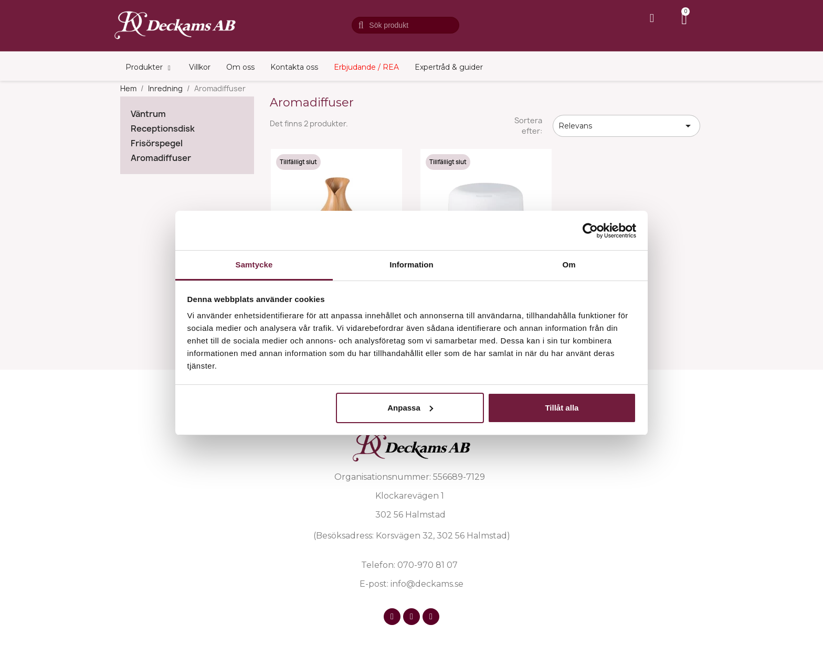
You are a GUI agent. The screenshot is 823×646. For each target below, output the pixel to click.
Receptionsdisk (163, 128)
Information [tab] (411, 264)
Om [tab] (568, 264)
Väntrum (148, 114)
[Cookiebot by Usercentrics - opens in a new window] (590, 231)
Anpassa (410, 407)
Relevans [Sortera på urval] (626, 126)
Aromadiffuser (161, 158)
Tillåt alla (561, 407)
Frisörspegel (157, 143)
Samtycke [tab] (254, 264)
